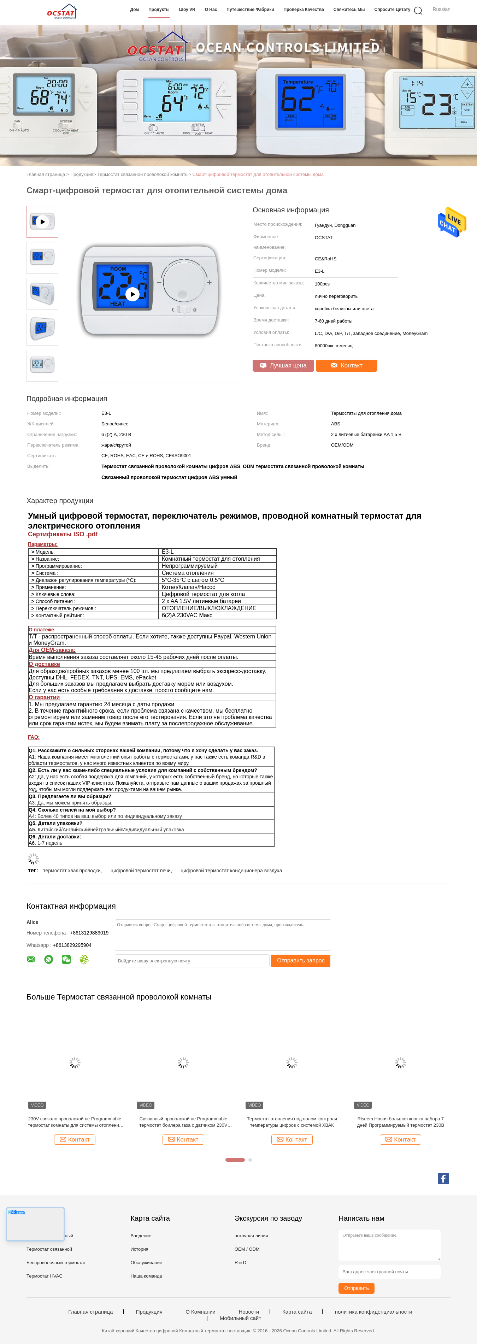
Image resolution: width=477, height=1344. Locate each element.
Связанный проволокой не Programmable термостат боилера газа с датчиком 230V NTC (183, 1122)
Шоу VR (187, 9)
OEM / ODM (247, 1249)
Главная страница (90, 1311)
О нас (211, 9)
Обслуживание (146, 1262)
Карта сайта (297, 1311)
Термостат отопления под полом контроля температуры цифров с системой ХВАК (292, 1122)
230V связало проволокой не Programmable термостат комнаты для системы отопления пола (75, 1122)
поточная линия (251, 1235)
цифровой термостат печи (141, 870)
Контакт (347, 365)
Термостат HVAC (44, 1276)
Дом (134, 9)
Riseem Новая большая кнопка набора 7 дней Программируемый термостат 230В (400, 1122)
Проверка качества (304, 9)
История (139, 1249)
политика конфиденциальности (373, 1311)
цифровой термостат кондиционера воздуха (231, 870)
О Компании (201, 1311)
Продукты (159, 9)
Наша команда (146, 1276)
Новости (248, 1311)
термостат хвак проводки (71, 870)
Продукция (149, 1311)
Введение (140, 1235)
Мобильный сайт (240, 1318)
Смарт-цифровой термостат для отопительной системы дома (258, 174)
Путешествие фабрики (250, 9)
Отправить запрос (300, 960)
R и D (240, 1262)
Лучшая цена (283, 365)
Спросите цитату (393, 9)
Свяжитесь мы (349, 9)
